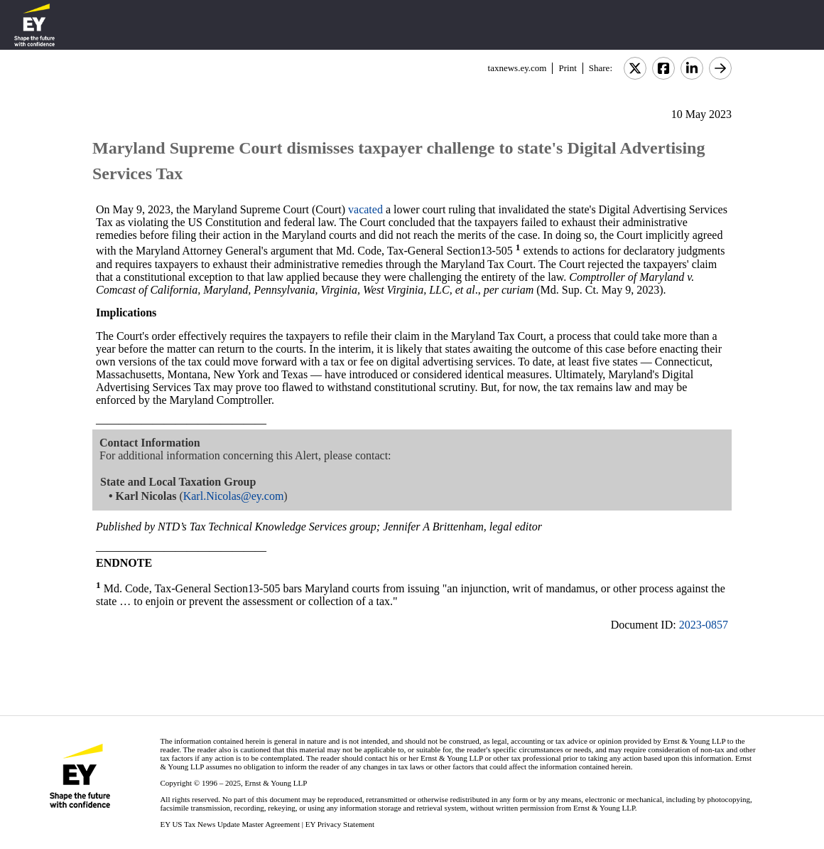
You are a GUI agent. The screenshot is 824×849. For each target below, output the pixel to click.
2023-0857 (703, 625)
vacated (365, 209)
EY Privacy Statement (339, 824)
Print (567, 68)
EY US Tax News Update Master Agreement (230, 824)
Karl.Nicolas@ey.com (233, 496)
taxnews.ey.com (517, 68)
